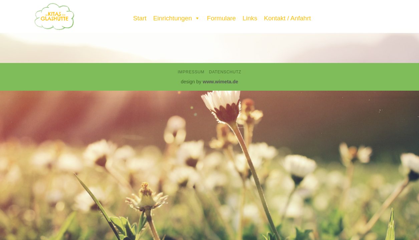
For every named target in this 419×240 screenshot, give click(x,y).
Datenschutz (225, 72)
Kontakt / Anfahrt (287, 18)
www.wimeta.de (220, 81)
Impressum (191, 72)
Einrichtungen (176, 17)
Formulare (221, 18)
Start (139, 18)
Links (250, 18)
